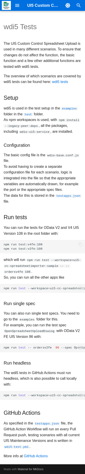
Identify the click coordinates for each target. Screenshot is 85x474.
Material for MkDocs (31, 469)
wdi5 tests (60, 82)
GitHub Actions (36, 455)
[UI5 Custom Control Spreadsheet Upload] (6, 5)
